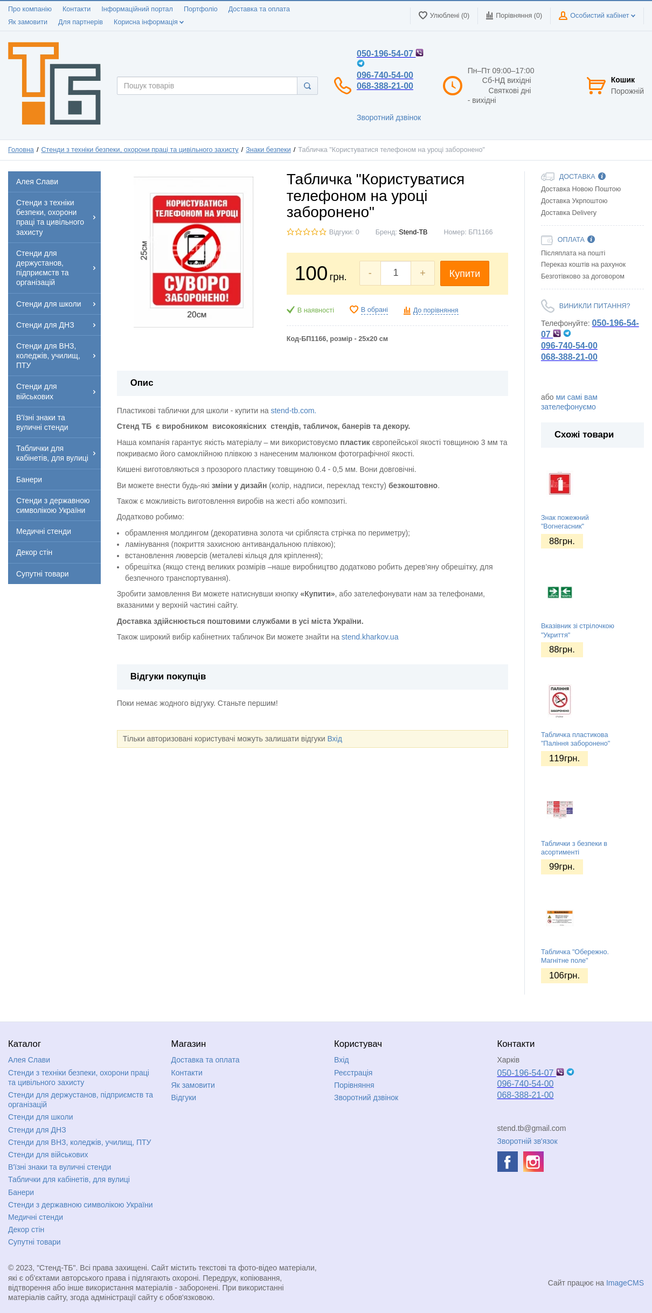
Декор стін (26, 1229)
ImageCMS (625, 1283)
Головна (21, 150)
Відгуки (184, 1097)
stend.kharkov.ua (370, 637)
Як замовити (27, 22)
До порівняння (436, 310)
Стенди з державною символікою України (80, 1204)
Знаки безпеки (268, 150)
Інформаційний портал (137, 9)
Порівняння (354, 1085)
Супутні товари (34, 1242)
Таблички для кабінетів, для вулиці (69, 1179)
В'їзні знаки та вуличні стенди (59, 1167)
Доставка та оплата (259, 9)
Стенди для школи (40, 1117)
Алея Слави (29, 1059)
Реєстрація (353, 1072)
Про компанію (30, 9)
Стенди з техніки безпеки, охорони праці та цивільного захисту (139, 150)
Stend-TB (413, 232)
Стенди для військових (48, 1154)
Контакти (77, 9)
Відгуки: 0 (344, 232)
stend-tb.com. (293, 410)
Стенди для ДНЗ (37, 1130)
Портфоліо (201, 9)
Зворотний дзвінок (389, 117)
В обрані (374, 310)
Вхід (334, 738)
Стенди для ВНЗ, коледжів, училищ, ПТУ (79, 1142)
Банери (21, 1192)
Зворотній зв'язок (527, 1141)
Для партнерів (80, 22)
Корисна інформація (149, 22)
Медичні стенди (35, 1217)
